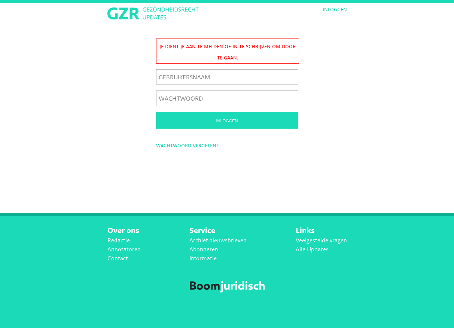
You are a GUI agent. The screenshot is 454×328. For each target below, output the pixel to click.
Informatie (203, 258)
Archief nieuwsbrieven (218, 240)
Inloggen (335, 9)
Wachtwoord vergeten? (187, 145)
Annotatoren (124, 249)
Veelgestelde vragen (321, 240)
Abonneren (203, 249)
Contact (117, 258)
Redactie (118, 240)
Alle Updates (312, 249)
